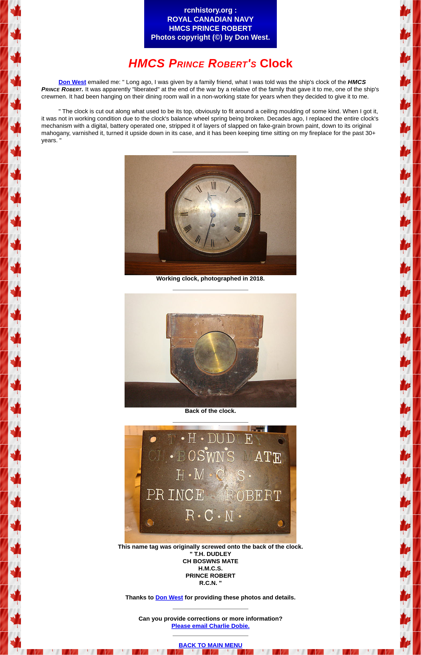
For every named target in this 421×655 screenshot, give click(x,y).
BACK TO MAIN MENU (210, 645)
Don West (72, 82)
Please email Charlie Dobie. (210, 626)
